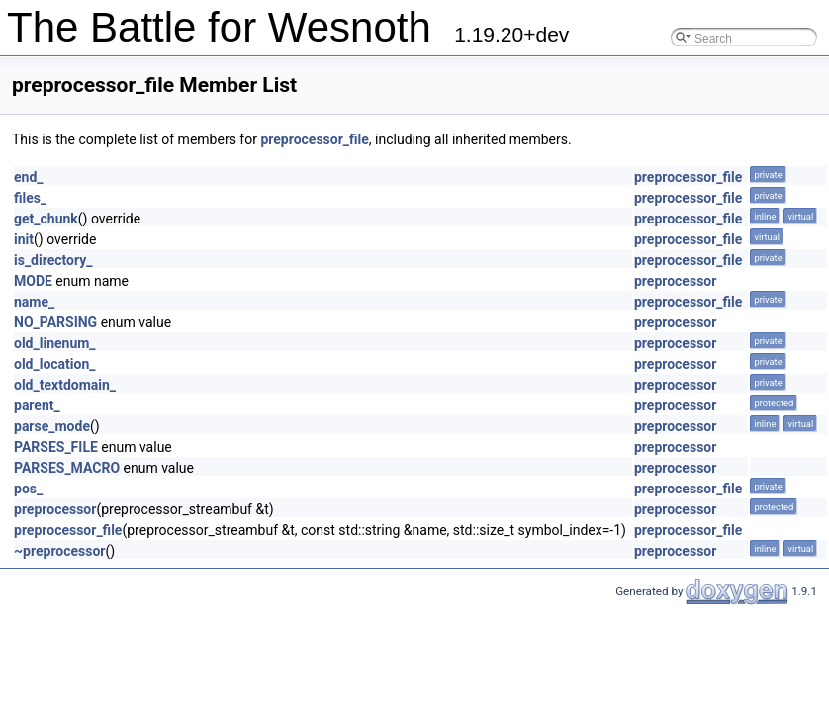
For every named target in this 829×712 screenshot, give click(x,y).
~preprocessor (59, 551)
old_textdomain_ (65, 385)
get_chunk (46, 218)
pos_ (28, 488)
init (24, 239)
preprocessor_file (314, 139)
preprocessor (675, 281)
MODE (33, 281)
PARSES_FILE (56, 447)
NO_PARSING (55, 322)
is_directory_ (53, 260)
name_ (34, 302)
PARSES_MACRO (67, 468)
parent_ (37, 405)
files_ (30, 198)
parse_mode (52, 426)
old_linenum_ (55, 343)
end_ (29, 177)
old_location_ (55, 364)
